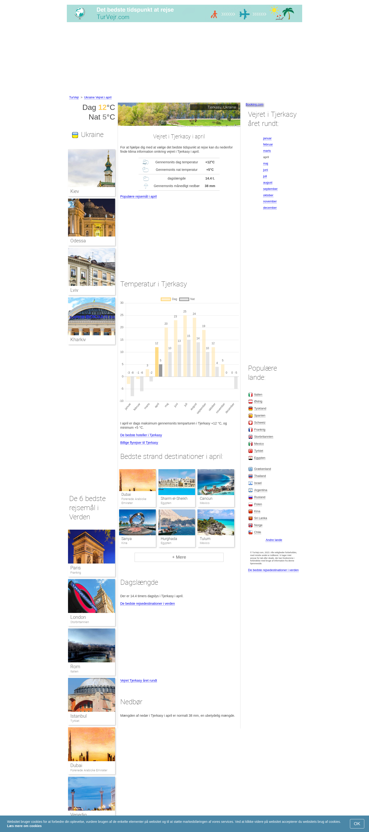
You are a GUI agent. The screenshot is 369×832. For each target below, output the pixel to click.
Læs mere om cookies (24, 826)
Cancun (206, 498)
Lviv (74, 290)
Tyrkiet (74, 721)
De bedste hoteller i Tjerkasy (141, 435)
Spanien (259, 415)
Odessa (78, 241)
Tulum (205, 538)
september (270, 189)
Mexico (259, 443)
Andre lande (274, 540)
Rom (75, 666)
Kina (257, 511)
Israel (258, 483)
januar (267, 138)
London (78, 617)
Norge (258, 525)
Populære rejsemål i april (138, 196)
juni (265, 170)
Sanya (126, 538)
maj (265, 163)
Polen (258, 504)
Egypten (259, 458)
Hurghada (169, 538)
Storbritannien (79, 622)
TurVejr (74, 97)
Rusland (259, 497)
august (267, 182)
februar (268, 144)
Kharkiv (78, 339)
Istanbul (78, 716)
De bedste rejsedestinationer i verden (147, 603)
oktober (268, 195)
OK (357, 823)
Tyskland (260, 408)
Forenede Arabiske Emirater (88, 770)
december (270, 207)
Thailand (260, 476)
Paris (75, 568)
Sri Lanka (260, 518)
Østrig (258, 401)
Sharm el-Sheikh (174, 498)
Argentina (260, 490)
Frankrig (75, 572)
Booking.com (254, 104)
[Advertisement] (184, 59)
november (270, 201)
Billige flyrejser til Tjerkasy (139, 442)
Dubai (126, 494)
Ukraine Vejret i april (97, 97)
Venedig (78, 815)
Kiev (74, 191)
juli (265, 176)
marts (267, 150)
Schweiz (259, 422)
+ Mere (179, 557)
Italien (74, 671)
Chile (257, 532)
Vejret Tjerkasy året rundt (138, 680)
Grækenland (262, 469)
